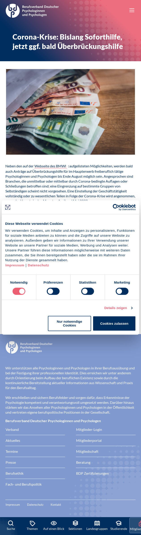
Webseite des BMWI (50, 166)
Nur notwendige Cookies (69, 323)
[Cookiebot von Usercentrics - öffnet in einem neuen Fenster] (116, 207)
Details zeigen (115, 308)
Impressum (14, 265)
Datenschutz (38, 265)
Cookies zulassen (114, 323)
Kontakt (56, 504)
